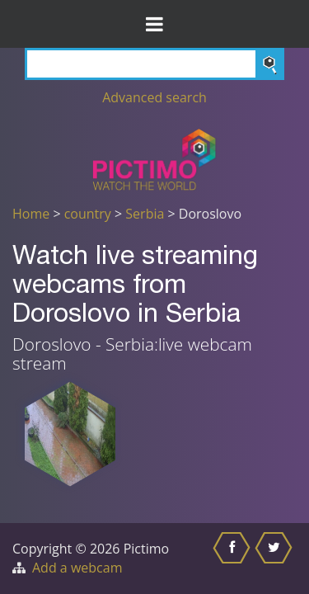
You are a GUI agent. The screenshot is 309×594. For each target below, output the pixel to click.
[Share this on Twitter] (276, 559)
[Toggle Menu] (154, 24)
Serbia (144, 214)
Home (30, 214)
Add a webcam (77, 568)
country (87, 214)
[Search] (154, 64)
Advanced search (154, 97)
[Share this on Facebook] (234, 559)
